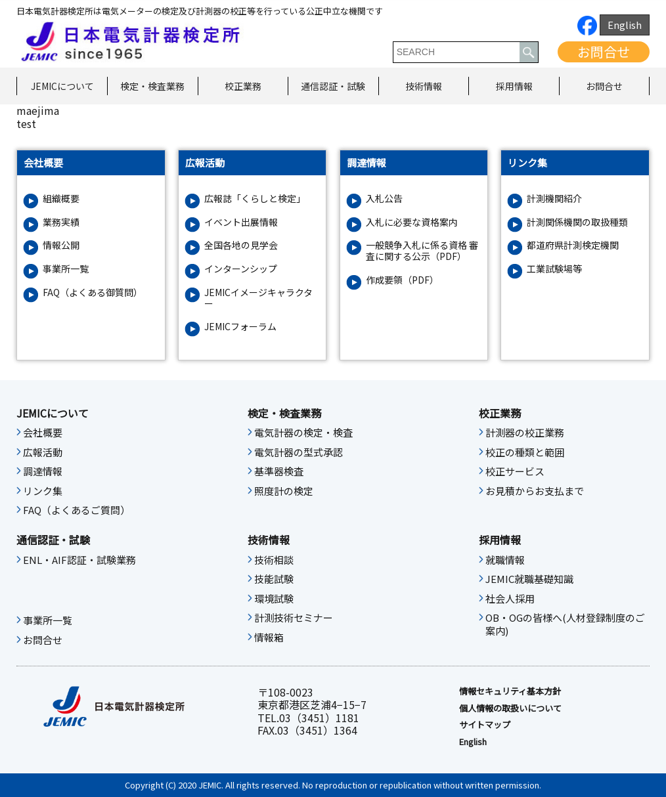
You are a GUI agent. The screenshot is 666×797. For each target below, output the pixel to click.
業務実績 (61, 222)
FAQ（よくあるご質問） (76, 510)
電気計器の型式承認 (298, 452)
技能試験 (274, 579)
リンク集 (42, 491)
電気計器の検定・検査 (303, 432)
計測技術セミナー (293, 617)
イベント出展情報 (241, 222)
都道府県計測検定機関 (573, 245)
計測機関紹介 (554, 198)
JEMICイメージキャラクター (258, 298)
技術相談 (274, 560)
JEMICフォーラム (240, 326)
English (625, 25)
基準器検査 (278, 471)
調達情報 (42, 471)
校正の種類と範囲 (524, 452)
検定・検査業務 (152, 86)
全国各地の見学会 (241, 245)
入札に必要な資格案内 (412, 222)
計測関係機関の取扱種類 (577, 222)
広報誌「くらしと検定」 (254, 198)
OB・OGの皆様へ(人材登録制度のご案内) (565, 624)
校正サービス (514, 471)
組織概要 (61, 198)
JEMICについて (62, 86)
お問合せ (603, 51)
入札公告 (384, 198)
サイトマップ (484, 725)
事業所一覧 (66, 268)
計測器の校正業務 (524, 432)
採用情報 (514, 86)
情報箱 (269, 637)
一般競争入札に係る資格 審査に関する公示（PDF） (422, 251)
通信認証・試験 (333, 86)
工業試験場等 (554, 268)
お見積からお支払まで (534, 491)
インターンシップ (240, 268)
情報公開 (61, 245)
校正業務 (243, 86)
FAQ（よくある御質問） (93, 292)
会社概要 (42, 432)
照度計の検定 (283, 491)
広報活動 (42, 452)
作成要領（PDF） (402, 280)
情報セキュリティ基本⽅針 (510, 691)
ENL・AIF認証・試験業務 (79, 560)
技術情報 (423, 86)
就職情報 (505, 560)
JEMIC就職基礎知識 (529, 579)
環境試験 (274, 598)
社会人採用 (510, 598)
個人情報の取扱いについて (510, 708)
